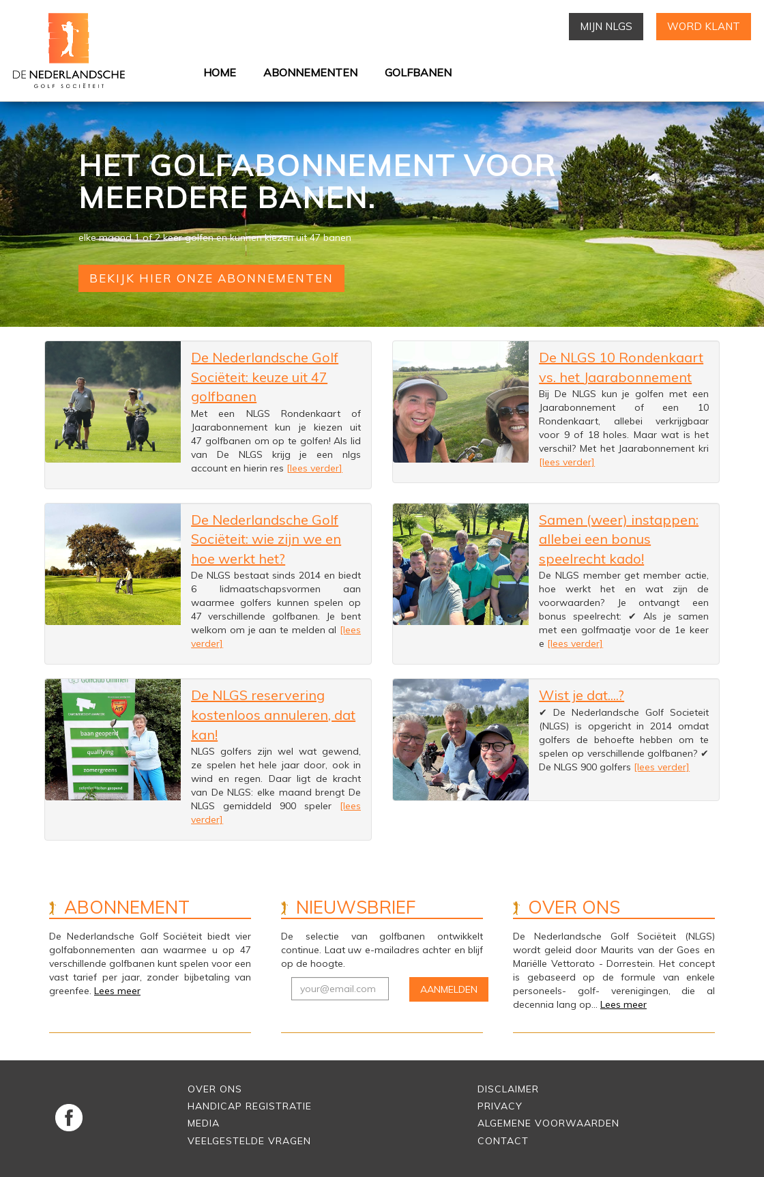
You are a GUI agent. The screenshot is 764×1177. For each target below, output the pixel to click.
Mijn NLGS (606, 26)
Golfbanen (418, 72)
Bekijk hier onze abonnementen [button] (211, 278)
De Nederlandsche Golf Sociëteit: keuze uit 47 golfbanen (264, 377)
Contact (503, 1141)
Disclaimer (508, 1089)
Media (204, 1123)
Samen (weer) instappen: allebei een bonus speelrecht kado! (619, 539)
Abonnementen (310, 72)
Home (219, 72)
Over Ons (215, 1089)
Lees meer (117, 991)
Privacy (500, 1106)
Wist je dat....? (581, 694)
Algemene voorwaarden (548, 1123)
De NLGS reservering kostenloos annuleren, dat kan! (273, 714)
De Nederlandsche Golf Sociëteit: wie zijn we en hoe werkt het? (266, 539)
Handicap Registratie (250, 1106)
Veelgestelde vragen (249, 1141)
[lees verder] (314, 468)
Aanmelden (449, 989)
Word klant (703, 26)
